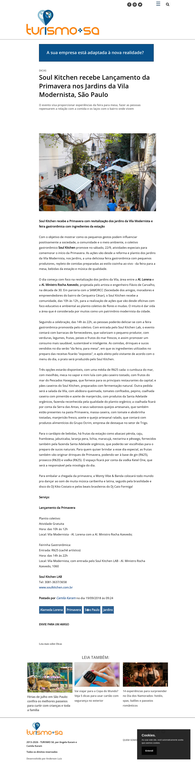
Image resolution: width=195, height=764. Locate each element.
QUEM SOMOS (130, 739)
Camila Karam (66, 598)
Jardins (108, 610)
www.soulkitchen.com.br (56, 587)
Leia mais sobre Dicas (50, 643)
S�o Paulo (92, 610)
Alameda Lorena (51, 610)
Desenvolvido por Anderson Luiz (44, 758)
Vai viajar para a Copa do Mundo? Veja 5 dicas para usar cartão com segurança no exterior (96, 695)
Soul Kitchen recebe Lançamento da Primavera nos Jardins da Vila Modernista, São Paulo (94, 86)
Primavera (74, 610)
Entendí (149, 751)
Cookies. (149, 735)
